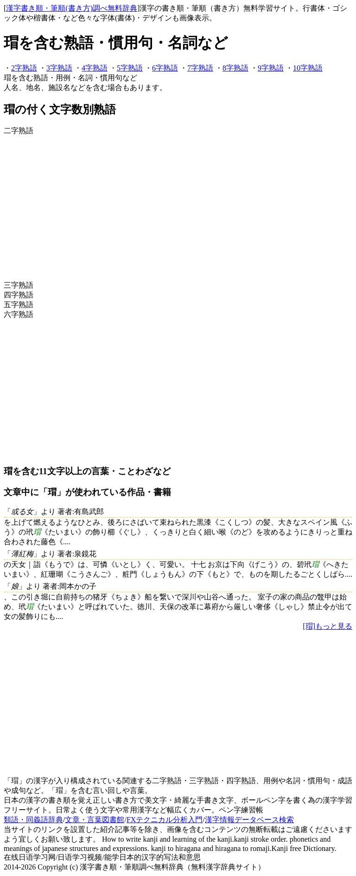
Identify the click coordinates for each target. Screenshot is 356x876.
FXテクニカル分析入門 (165, 820)
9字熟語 (271, 68)
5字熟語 (130, 68)
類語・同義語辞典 (33, 820)
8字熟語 (235, 68)
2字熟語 (24, 68)
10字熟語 (308, 68)
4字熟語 (95, 68)
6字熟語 (165, 68)
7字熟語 (200, 68)
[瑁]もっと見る (327, 626)
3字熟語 (59, 68)
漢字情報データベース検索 (249, 820)
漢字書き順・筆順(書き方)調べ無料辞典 (71, 8)
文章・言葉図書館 (94, 820)
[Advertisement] (178, 208)
